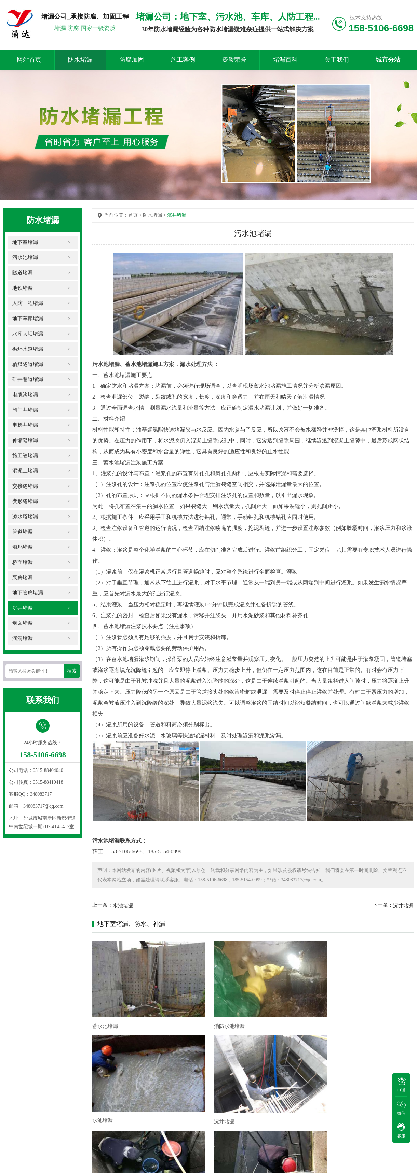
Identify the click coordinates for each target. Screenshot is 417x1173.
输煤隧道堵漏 (27, 365)
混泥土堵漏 (25, 472)
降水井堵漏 (105, 1077)
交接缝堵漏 (25, 488)
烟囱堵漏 (22, 626)
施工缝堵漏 (25, 457)
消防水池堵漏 (189, 1002)
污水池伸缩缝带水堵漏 (281, 1074)
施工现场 (14, 1116)
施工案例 (183, 59)
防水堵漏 (80, 59)
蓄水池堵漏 (105, 1002)
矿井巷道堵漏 (27, 380)
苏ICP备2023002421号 (45, 1154)
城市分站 (388, 59)
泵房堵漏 (22, 580)
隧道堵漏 (22, 272)
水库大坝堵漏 (27, 334)
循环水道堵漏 (27, 349)
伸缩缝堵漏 (25, 441)
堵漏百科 (285, 59)
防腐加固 (131, 59)
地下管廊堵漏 (27, 595)
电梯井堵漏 (25, 426)
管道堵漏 (22, 534)
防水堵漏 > (155, 215)
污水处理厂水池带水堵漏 (202, 1077)
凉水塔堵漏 (25, 518)
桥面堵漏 (22, 564)
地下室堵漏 (25, 242)
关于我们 (336, 59)
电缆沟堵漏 (25, 395)
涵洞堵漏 (22, 641)
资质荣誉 (234, 59)
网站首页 (29, 59)
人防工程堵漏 (27, 303)
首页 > (135, 215)
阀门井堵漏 (25, 411)
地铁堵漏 (22, 288)
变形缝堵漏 (25, 503)
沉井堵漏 (22, 610)
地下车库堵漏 (27, 319)
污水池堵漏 (25, 257)
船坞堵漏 (22, 549)
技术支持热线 (366, 17)
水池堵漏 (123, 905)
